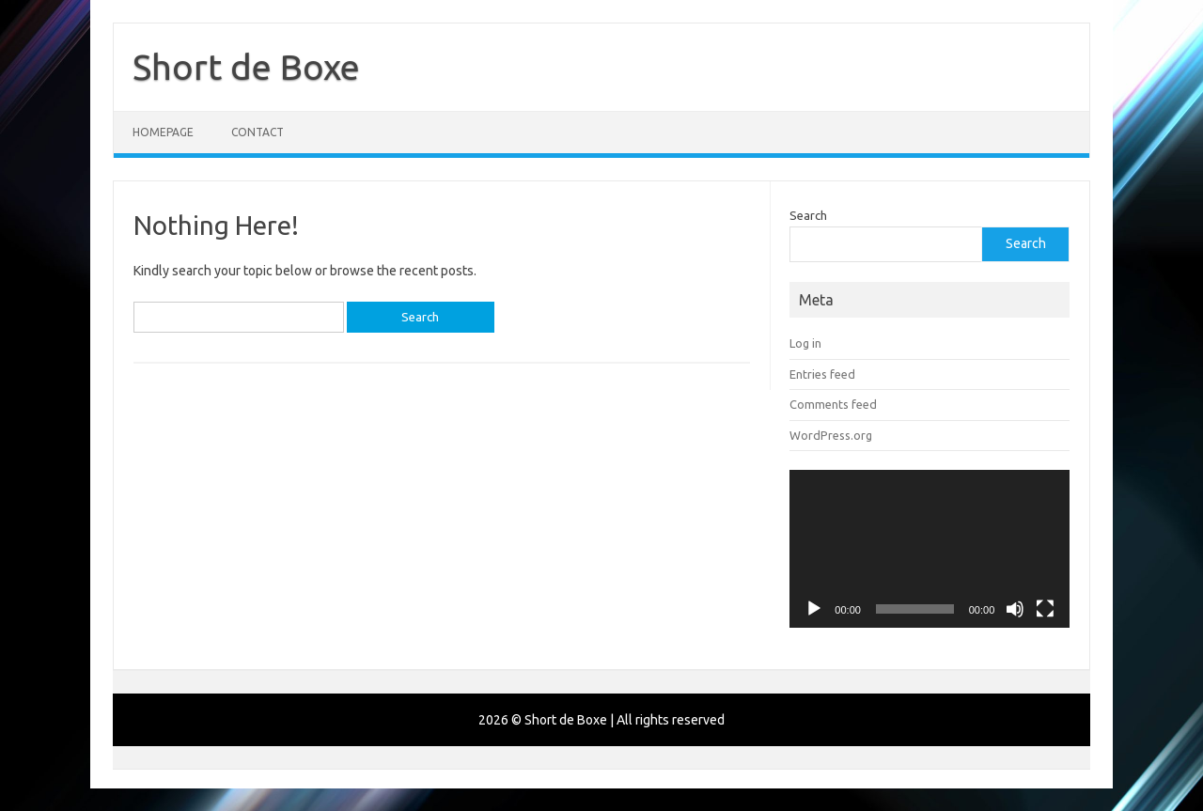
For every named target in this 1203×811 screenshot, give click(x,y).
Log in (805, 343)
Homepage (163, 132)
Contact (257, 132)
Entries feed (822, 374)
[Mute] (1015, 609)
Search (808, 215)
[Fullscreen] (1045, 609)
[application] (929, 549)
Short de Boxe (246, 66)
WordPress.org (830, 435)
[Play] (814, 609)
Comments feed (833, 404)
